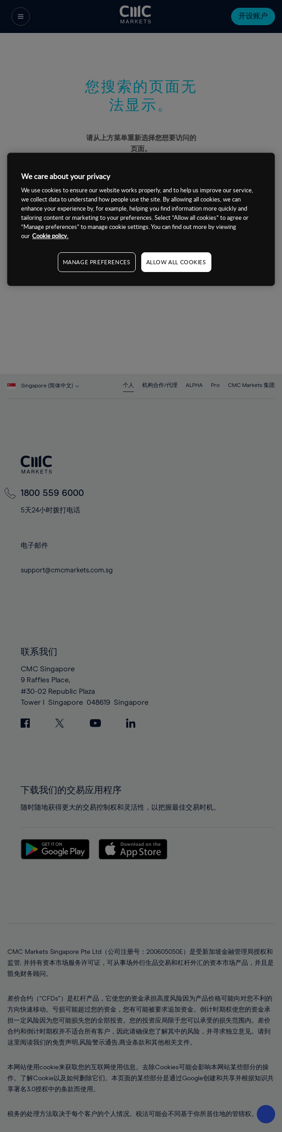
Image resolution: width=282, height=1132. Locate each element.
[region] (141, 219)
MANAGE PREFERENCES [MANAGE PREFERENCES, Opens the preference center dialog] (97, 262)
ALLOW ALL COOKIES (176, 262)
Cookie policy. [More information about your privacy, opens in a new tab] (50, 236)
